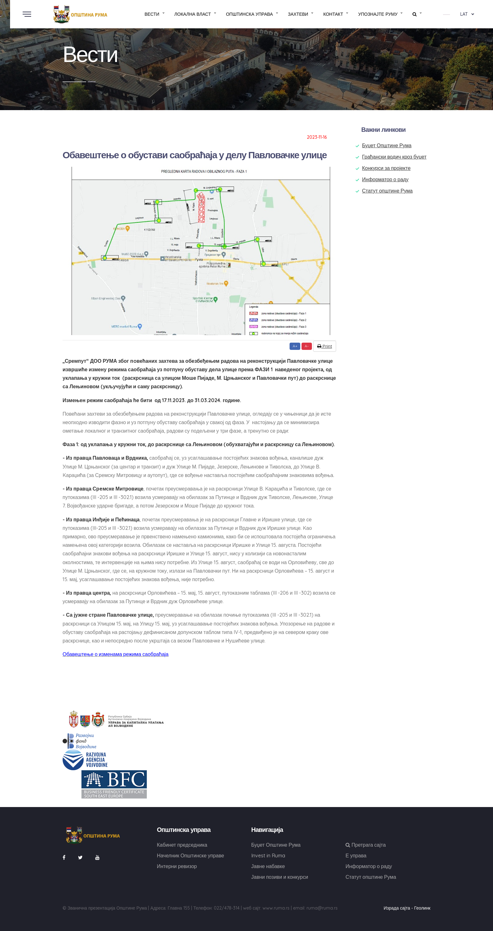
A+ (295, 346)
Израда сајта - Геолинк (407, 908)
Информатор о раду (385, 179)
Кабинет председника (182, 845)
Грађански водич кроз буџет (394, 157)
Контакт (333, 14)
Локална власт (192, 14)
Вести (152, 14)
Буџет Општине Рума (387, 145)
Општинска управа (249, 14)
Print (324, 346)
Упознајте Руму (377, 14)
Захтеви (298, 14)
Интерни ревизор (177, 866)
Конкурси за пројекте (386, 168)
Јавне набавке (268, 866)
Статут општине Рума (387, 191)
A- (307, 346)
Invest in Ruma (268, 855)
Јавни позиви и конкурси (279, 877)
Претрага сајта (366, 845)
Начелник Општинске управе (190, 855)
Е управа (356, 855)
